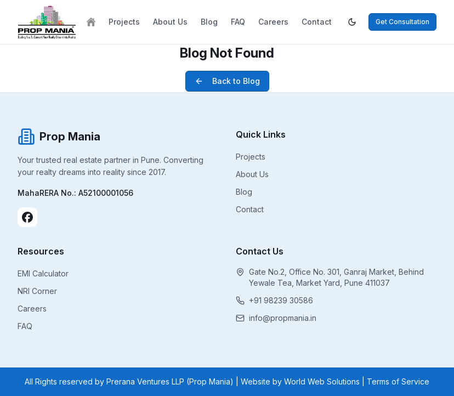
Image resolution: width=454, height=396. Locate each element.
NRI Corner (37, 291)
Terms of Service (398, 381)
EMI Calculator (43, 273)
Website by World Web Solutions (300, 381)
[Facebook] (27, 217)
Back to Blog (227, 81)
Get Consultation (402, 22)
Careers (273, 21)
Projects (124, 21)
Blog (209, 21)
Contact (317, 21)
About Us (170, 21)
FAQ (238, 21)
